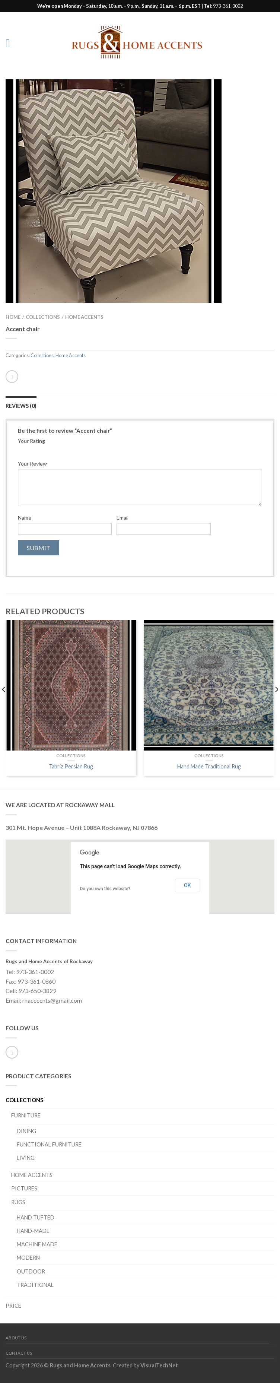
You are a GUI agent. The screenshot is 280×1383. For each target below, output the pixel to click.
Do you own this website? (105, 888)
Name (24, 517)
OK (187, 885)
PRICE (13, 1306)
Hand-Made (33, 1231)
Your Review (32, 463)
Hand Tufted (35, 1217)
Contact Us (19, 1353)
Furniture (26, 1115)
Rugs (18, 1202)
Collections (43, 317)
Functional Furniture (49, 1144)
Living (26, 1158)
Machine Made (37, 1244)
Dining (26, 1131)
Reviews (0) (21, 406)
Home (13, 317)
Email (122, 517)
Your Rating (31, 441)
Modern (28, 1257)
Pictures (24, 1188)
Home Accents (84, 317)
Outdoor (31, 1271)
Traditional (35, 1285)
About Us (16, 1337)
